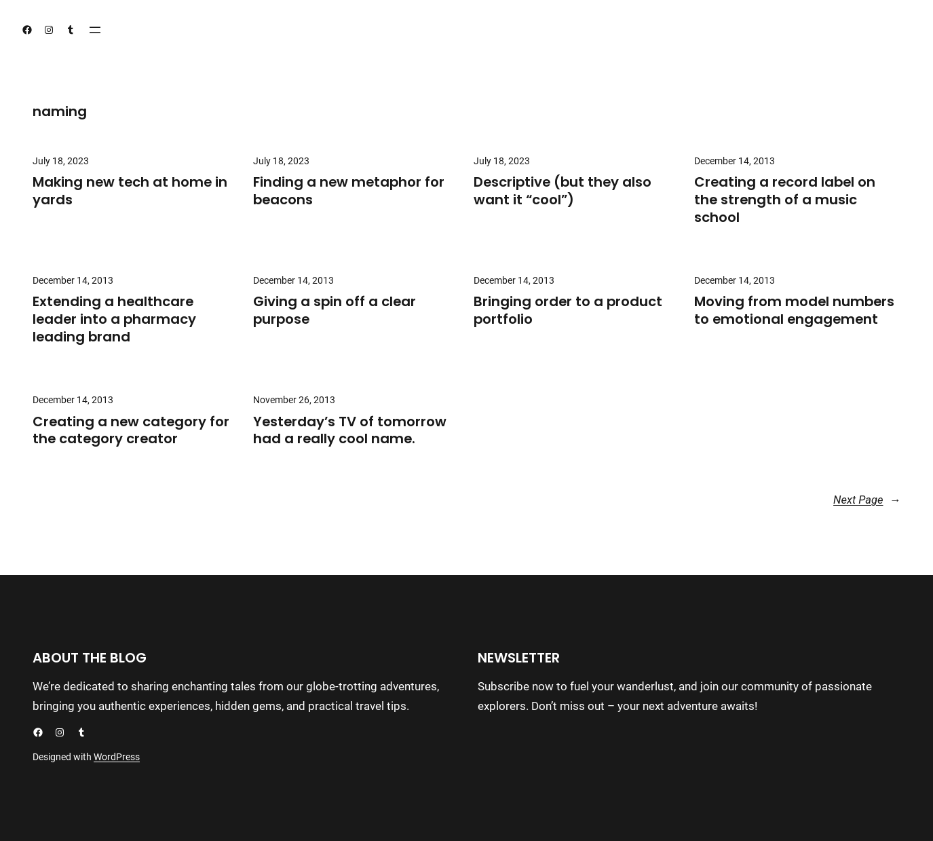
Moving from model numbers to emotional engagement (794, 311)
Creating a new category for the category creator (131, 431)
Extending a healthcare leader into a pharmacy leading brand (114, 319)
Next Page (866, 500)
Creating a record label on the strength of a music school (784, 200)
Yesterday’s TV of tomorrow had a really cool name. (349, 431)
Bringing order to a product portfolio (568, 311)
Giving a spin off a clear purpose (334, 311)
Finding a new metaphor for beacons (348, 191)
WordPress (117, 756)
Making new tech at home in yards (130, 191)
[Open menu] (95, 30)
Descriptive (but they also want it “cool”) (562, 191)
